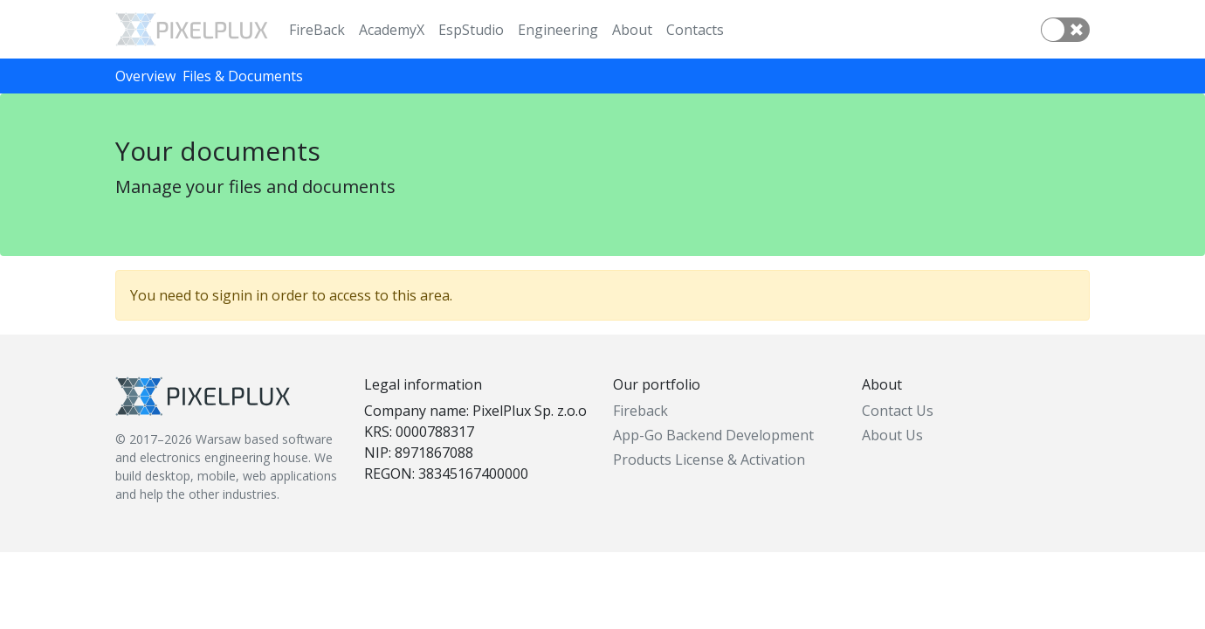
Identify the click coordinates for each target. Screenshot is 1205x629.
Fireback (640, 410)
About (632, 29)
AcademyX (391, 29)
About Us (892, 435)
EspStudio (471, 29)
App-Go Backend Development (713, 435)
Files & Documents (242, 76)
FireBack (317, 29)
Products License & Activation (709, 459)
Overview (145, 76)
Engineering (558, 29)
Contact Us (897, 410)
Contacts (695, 29)
